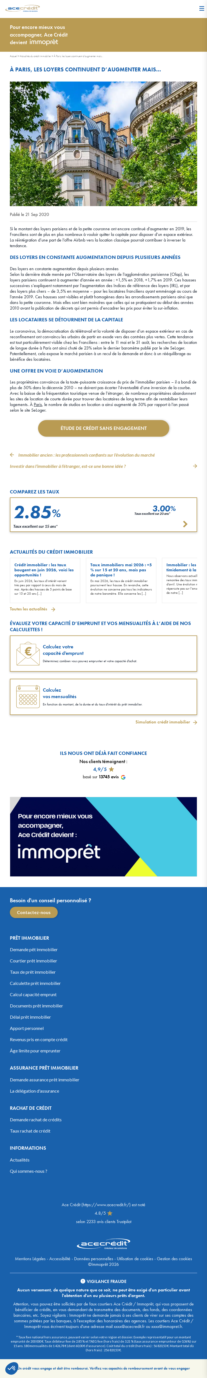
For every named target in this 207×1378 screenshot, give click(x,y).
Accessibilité (59, 1259)
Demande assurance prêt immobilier (44, 1079)
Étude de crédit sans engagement (104, 428)
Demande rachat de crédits (36, 1119)
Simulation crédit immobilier (162, 722)
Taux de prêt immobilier (33, 972)
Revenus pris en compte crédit (39, 1039)
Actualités (20, 1159)
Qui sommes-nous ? (28, 1171)
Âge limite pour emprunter (35, 1050)
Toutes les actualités (29, 609)
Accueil (13, 56)
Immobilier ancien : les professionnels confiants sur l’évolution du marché (86, 454)
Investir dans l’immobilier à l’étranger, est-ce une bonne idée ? (68, 466)
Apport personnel (27, 1028)
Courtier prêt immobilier (33, 960)
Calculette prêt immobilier (35, 983)
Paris (38, 404)
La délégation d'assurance (34, 1090)
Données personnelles (93, 1259)
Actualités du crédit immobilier (35, 56)
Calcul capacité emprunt (33, 994)
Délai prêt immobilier (30, 1017)
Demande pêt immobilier (34, 949)
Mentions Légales (30, 1259)
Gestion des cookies (174, 1259)
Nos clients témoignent (102, 761)
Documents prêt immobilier (36, 1005)
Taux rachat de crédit (30, 1130)
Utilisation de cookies (135, 1259)
